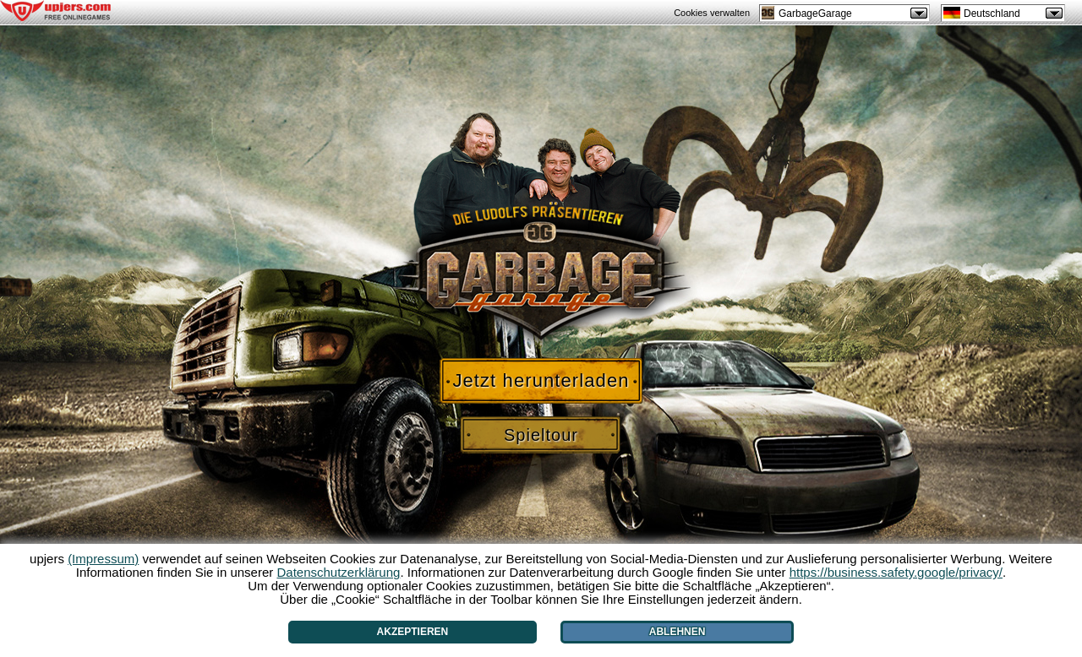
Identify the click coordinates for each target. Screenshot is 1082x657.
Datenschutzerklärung (338, 572)
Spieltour (541, 435)
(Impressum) (103, 558)
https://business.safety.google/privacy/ (896, 572)
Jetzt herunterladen (540, 380)
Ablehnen (677, 632)
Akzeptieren (413, 632)
